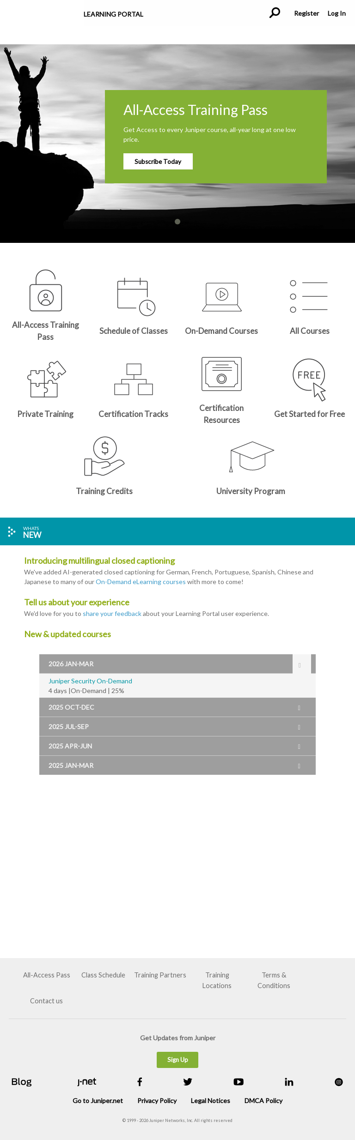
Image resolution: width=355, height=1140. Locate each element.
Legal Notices (210, 1100)
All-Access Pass (46, 975)
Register (306, 13)
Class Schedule (103, 975)
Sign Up (177, 1059)
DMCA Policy (263, 1100)
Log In (336, 13)
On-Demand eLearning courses (141, 581)
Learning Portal (113, 14)
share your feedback (112, 613)
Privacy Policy (157, 1100)
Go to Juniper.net (98, 1100)
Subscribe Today (158, 161)
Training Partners (160, 975)
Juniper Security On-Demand (90, 681)
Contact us (46, 1001)
